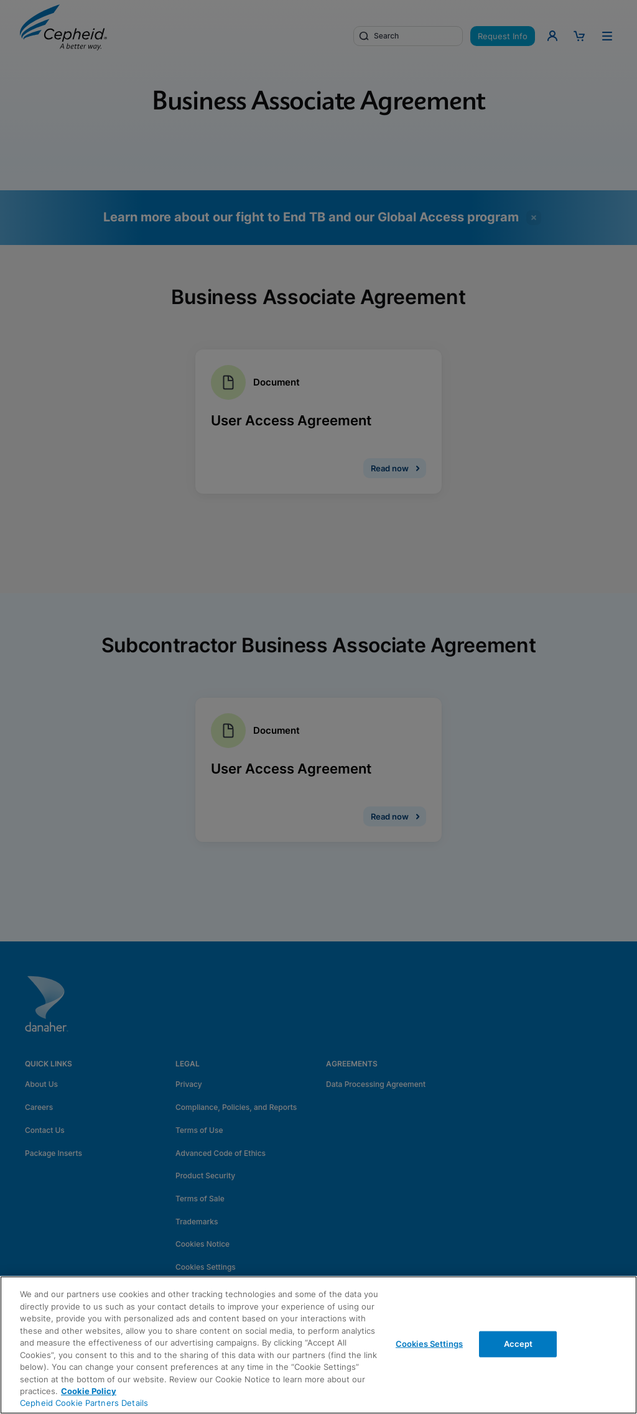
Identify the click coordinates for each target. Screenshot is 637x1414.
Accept (518, 1344)
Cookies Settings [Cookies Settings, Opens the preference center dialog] (429, 1344)
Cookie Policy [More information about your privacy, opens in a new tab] (88, 1391)
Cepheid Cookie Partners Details (84, 1403)
